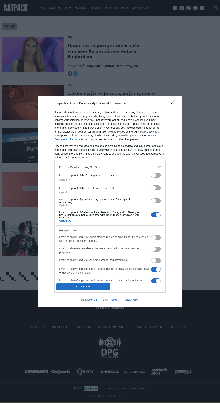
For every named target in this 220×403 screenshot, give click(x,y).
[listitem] (110, 167)
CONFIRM (83, 286)
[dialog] (110, 201)
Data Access (110, 299)
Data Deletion (89, 299)
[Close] (174, 103)
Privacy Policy (131, 299)
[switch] (156, 175)
